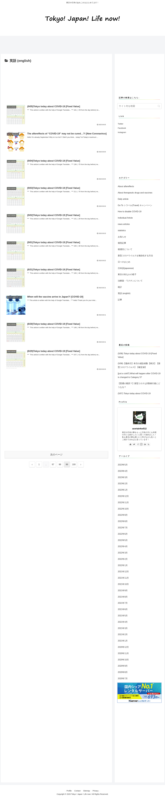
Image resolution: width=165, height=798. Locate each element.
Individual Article (125, 218)
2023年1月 (123, 490)
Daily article (123, 199)
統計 (120, 287)
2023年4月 (123, 471)
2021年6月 (123, 609)
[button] (159, 106)
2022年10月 (123, 509)
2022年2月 (123, 559)
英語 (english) (124, 293)
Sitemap (86, 791)
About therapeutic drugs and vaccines (135, 193)
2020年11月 (123, 653)
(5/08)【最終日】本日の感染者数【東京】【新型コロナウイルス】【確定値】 (139, 365)
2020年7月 (123, 678)
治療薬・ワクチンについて (130, 281)
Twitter (120, 124)
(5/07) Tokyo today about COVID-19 (134, 393)
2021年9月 (123, 590)
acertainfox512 (139, 429)
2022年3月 (123, 553)
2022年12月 (123, 496)
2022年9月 (123, 515)
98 (60, 464)
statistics (122, 230)
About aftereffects (126, 186)
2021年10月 (123, 584)
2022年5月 (123, 540)
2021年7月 (123, 603)
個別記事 (122, 243)
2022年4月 (123, 546)
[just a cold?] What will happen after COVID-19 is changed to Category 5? (139, 375)
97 (53, 464)
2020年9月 (123, 666)
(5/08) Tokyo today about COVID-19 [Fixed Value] (137, 355)
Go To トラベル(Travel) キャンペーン (135, 205)
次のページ (56, 454)
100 (74, 464)
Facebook (122, 128)
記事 (120, 300)
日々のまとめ (124, 262)
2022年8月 (123, 521)
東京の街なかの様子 (127, 274)
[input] (139, 106)
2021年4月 (123, 622)
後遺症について (125, 249)
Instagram (122, 132)
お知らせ (122, 237)
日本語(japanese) (126, 268)
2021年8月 (123, 597)
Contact (77, 791)
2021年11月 (123, 578)
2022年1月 (123, 565)
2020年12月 (123, 647)
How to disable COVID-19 (129, 211)
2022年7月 (123, 528)
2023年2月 (123, 483)
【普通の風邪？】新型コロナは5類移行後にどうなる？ (139, 385)
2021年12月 (123, 571)
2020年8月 (123, 672)
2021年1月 (123, 641)
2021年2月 (123, 634)
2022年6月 (123, 534)
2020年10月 (123, 660)
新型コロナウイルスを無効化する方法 (135, 255)
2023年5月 (123, 465)
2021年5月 (123, 616)
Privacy (95, 791)
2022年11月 (123, 502)
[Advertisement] (47, 43)
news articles (124, 224)
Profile (69, 791)
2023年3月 (123, 477)
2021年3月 (123, 628)
